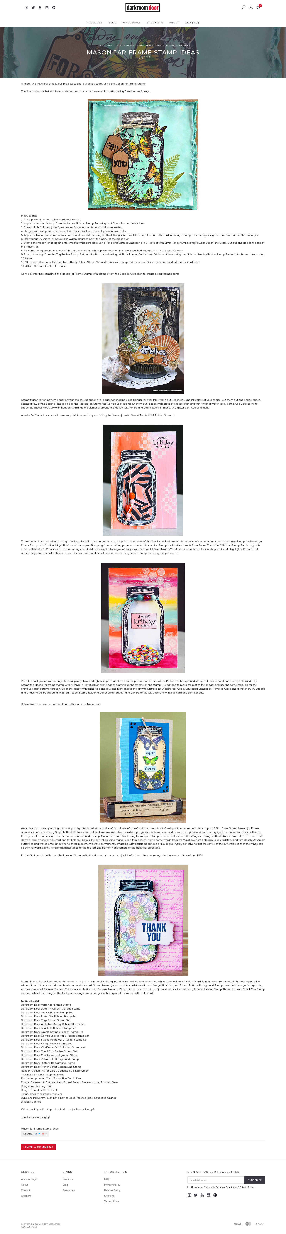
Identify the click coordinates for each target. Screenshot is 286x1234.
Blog (112, 22)
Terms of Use (111, 1201)
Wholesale (131, 22)
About (174, 22)
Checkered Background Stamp (60, 1055)
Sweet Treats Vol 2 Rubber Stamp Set (64, 1039)
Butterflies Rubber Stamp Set (59, 1016)
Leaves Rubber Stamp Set (57, 1012)
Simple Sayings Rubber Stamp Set (62, 1032)
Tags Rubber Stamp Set (55, 1020)
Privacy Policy (112, 1184)
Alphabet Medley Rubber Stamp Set (62, 1024)
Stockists (155, 22)
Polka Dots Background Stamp (60, 1059)
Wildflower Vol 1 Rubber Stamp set (63, 1047)
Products (94, 22)
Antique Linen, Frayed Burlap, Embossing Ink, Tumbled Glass (82, 1082)
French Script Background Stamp (61, 1066)
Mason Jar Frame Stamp (131, 83)
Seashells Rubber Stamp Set (58, 1028)
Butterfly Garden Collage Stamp (60, 1008)
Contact (192, 22)
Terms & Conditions (226, 1187)
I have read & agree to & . (221, 1187)
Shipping (109, 1195)
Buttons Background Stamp (58, 1063)
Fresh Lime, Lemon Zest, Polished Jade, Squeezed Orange (81, 1097)
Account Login (29, 1179)
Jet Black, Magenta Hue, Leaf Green (67, 1070)
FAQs (107, 1179)
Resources (69, 1190)
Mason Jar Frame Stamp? (78, 1109)
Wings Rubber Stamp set (56, 1043)
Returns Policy (112, 1190)
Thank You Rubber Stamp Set (59, 1051)
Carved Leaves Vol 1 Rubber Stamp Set (65, 1035)
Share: (35, 1133)
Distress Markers (31, 1101)
